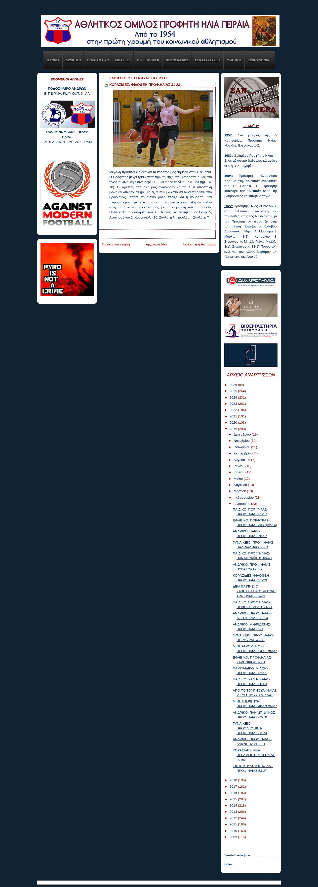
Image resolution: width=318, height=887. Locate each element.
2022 (234, 410)
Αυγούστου (242, 460)
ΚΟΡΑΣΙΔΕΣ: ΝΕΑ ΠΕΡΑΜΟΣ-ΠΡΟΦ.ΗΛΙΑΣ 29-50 (254, 755)
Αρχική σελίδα (156, 244)
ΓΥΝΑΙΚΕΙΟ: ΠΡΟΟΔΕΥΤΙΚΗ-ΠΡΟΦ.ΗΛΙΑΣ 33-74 (250, 728)
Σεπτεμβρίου (243, 453)
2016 (234, 793)
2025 (234, 391)
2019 (234, 429)
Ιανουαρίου (242, 504)
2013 (234, 811)
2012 (234, 818)
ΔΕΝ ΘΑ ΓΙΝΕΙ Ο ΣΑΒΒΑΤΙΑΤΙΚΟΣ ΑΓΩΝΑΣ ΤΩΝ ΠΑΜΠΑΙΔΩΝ (254, 591)
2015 (234, 799)
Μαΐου (239, 478)
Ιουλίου (239, 466)
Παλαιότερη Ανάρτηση (199, 244)
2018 (234, 780)
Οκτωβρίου (242, 447)
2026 (234, 385)
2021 (234, 416)
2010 (234, 831)
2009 (234, 837)
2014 (234, 805)
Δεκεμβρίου (243, 434)
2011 (234, 824)
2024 (234, 397)
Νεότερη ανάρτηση (116, 244)
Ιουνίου (239, 472)
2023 (234, 404)
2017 (234, 786)
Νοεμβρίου (242, 441)
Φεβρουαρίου (244, 497)
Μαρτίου (240, 491)
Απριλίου (241, 485)
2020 (234, 422)
